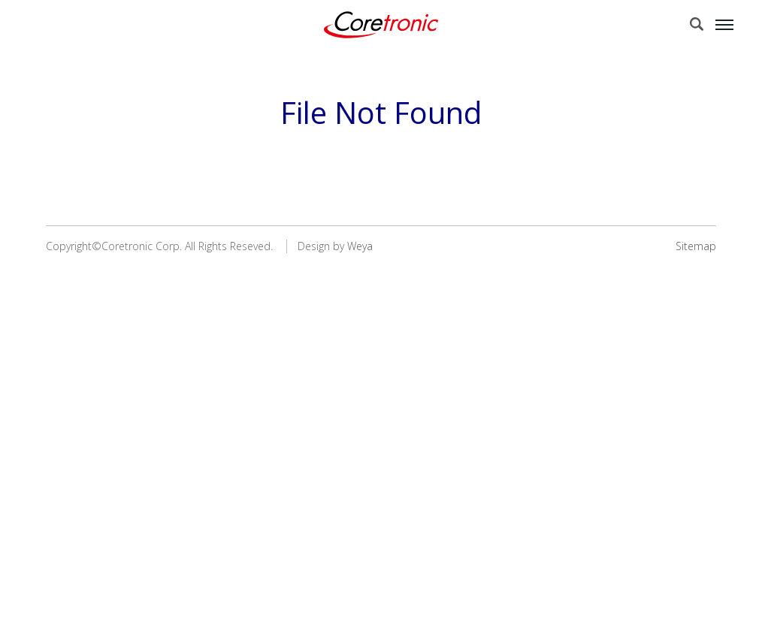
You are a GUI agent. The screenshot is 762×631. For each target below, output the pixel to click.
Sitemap (696, 246)
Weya (360, 246)
